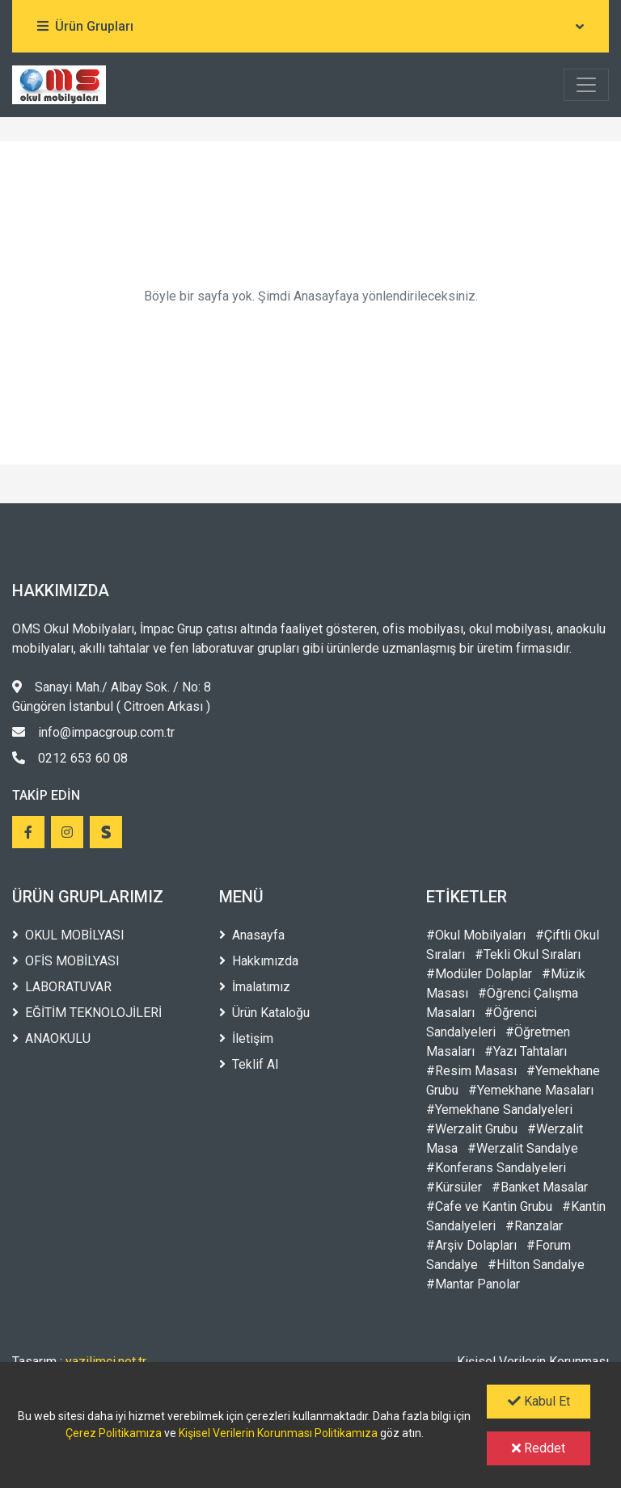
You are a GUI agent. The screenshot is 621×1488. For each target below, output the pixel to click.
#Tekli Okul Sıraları (528, 954)
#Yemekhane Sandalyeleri (499, 1109)
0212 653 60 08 (70, 758)
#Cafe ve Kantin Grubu (489, 1206)
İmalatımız (254, 986)
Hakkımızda (258, 961)
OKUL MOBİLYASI (68, 935)
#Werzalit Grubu (472, 1129)
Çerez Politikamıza (113, 1433)
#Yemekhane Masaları (531, 1090)
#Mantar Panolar (473, 1284)
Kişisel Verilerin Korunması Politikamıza (278, 1433)
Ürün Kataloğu (264, 1012)
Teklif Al (248, 1064)
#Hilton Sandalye (536, 1264)
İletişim (246, 1038)
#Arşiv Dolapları (471, 1245)
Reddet (538, 1448)
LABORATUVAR (62, 986)
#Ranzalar (534, 1226)
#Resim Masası (471, 1070)
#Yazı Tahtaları (525, 1051)
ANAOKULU (51, 1038)
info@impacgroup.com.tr (93, 732)
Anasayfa (252, 935)
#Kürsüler (454, 1187)
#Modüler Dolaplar (479, 973)
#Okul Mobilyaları (476, 935)
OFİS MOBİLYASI (66, 961)
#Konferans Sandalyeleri (496, 1167)
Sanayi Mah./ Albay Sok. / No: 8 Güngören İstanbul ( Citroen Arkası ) (111, 696)
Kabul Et (539, 1401)
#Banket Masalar (540, 1187)
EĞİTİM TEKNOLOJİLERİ (87, 1012)
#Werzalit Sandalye (522, 1148)
